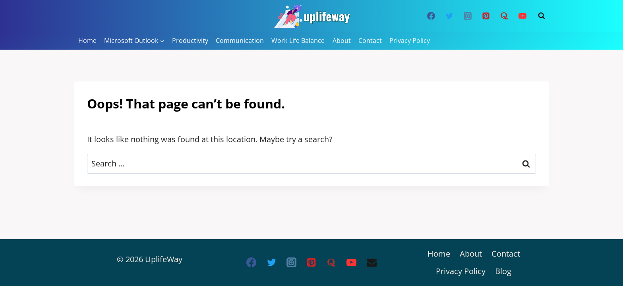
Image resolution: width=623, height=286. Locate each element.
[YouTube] (522, 16)
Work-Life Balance (298, 40)
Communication (240, 40)
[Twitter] (449, 16)
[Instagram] (468, 16)
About (342, 40)
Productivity (190, 40)
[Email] (371, 262)
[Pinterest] (486, 16)
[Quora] (504, 16)
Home (87, 40)
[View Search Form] (541, 16)
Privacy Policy (409, 40)
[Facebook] (431, 16)
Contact (370, 40)
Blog (503, 271)
